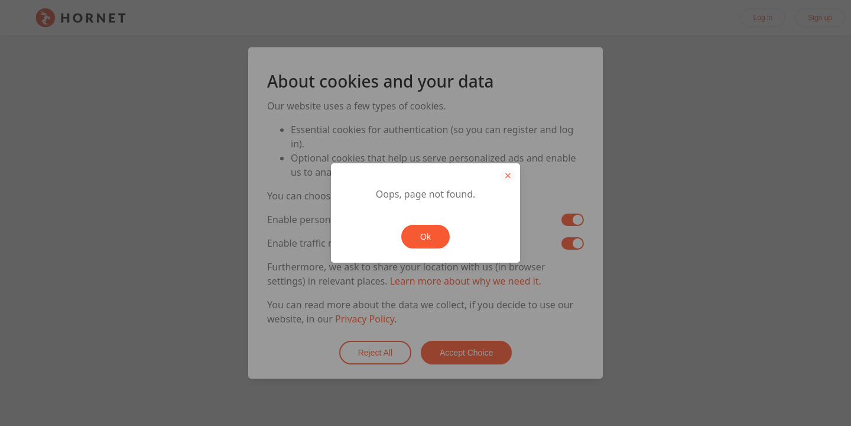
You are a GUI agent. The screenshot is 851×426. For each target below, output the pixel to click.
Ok (425, 236)
